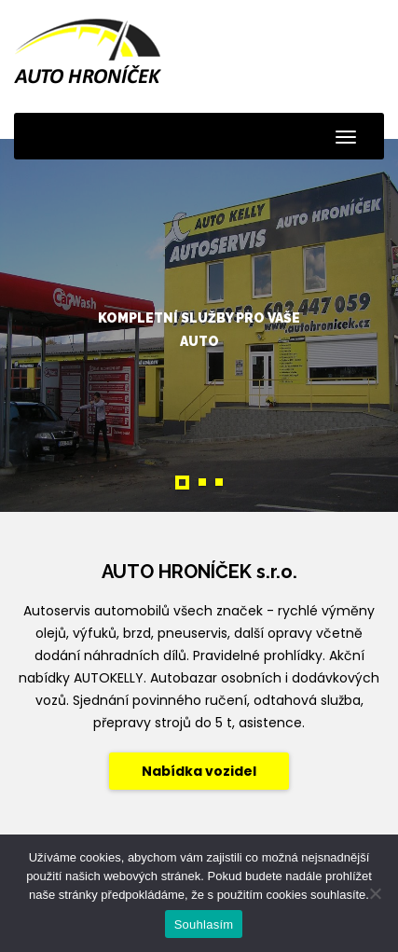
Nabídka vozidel (199, 771)
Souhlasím (204, 924)
